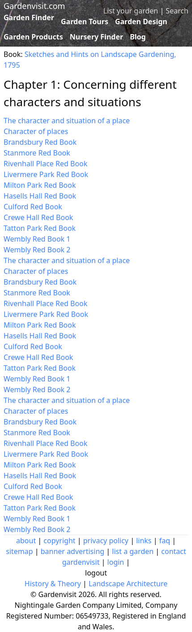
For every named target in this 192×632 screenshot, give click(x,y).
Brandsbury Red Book (40, 142)
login (115, 562)
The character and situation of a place (67, 121)
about (26, 540)
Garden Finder (29, 17)
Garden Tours (84, 21)
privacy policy (105, 540)
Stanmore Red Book (37, 153)
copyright (59, 540)
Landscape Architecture (128, 584)
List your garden (130, 11)
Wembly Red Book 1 (37, 239)
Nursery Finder (96, 37)
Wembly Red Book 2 (37, 250)
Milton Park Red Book (40, 185)
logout (96, 573)
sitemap (19, 551)
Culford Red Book (33, 207)
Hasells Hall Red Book (40, 196)
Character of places (36, 131)
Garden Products (33, 37)
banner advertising (72, 551)
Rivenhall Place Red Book (45, 164)
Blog (138, 37)
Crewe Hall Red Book (38, 217)
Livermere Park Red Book (46, 174)
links (143, 540)
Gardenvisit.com (34, 5)
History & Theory (53, 584)
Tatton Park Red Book (40, 228)
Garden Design (141, 21)
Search (177, 11)
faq (164, 540)
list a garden (133, 551)
